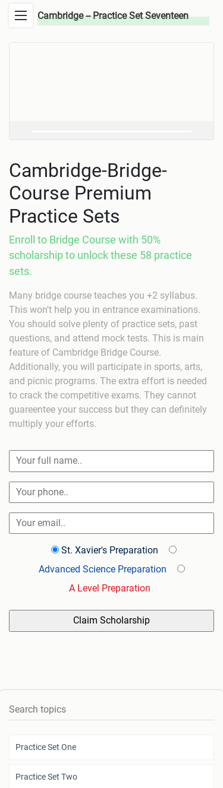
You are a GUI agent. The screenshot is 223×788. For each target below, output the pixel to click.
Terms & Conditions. (178, 715)
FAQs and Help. (171, 736)
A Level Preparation (109, 588)
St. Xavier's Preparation (109, 550)
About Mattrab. (115, 736)
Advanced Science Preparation (103, 569)
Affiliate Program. (54, 736)
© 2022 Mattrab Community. (58, 715)
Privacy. (124, 715)
